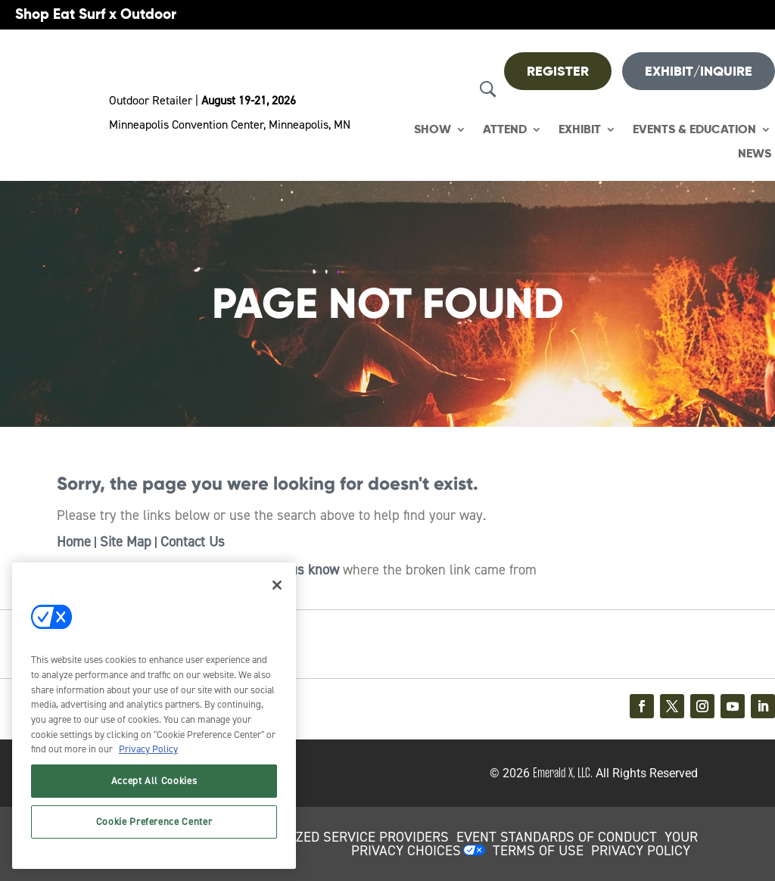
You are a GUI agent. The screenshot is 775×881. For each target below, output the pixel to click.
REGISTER (558, 71)
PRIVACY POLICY (640, 851)
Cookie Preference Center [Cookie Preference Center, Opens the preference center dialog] (154, 821)
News (754, 154)
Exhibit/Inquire (698, 71)
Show (432, 129)
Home (74, 542)
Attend (505, 129)
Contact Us (192, 542)
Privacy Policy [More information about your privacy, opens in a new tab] (148, 748)
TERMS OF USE (538, 851)
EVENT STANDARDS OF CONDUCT (556, 837)
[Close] (277, 585)
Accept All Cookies (154, 780)
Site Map (125, 542)
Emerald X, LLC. (563, 772)
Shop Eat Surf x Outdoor (95, 14)
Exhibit (580, 129)
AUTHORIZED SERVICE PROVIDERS (345, 837)
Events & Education (694, 129)
